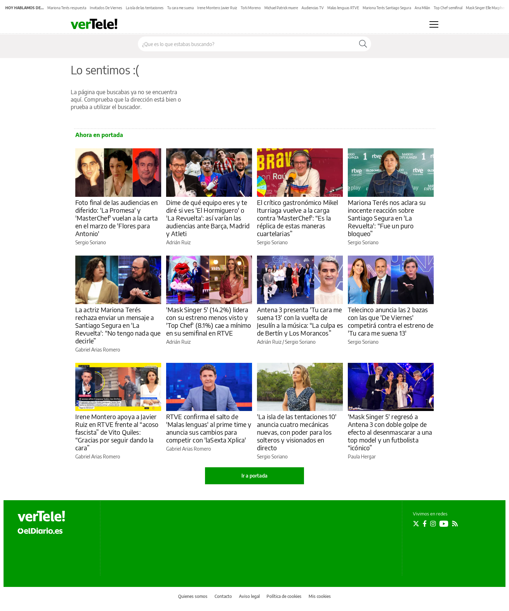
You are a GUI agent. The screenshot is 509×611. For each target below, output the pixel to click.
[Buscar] (363, 43)
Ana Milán (422, 8)
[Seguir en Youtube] (444, 523)
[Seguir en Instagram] (433, 523)
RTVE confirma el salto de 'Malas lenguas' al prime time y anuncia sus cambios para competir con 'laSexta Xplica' (209, 428)
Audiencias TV (313, 8)
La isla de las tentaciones (145, 8)
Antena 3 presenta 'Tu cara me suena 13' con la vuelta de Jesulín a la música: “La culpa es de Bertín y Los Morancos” (300, 321)
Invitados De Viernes (106, 8)
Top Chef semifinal (448, 8)
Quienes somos (192, 596)
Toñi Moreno (251, 8)
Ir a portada (254, 476)
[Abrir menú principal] (433, 24)
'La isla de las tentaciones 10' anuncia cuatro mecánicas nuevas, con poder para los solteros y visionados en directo (297, 432)
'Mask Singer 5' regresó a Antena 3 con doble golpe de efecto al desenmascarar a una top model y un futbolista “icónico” (390, 432)
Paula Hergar (362, 456)
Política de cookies (284, 596)
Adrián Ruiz (178, 242)
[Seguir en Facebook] (425, 523)
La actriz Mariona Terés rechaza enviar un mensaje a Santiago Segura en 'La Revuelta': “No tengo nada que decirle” (117, 325)
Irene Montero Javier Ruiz (217, 8)
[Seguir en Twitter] (416, 523)
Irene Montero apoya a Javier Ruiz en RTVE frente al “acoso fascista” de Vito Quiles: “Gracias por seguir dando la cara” (116, 432)
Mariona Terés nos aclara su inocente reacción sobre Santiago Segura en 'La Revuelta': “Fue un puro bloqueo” (387, 218)
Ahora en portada (99, 134)
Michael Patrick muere (281, 8)
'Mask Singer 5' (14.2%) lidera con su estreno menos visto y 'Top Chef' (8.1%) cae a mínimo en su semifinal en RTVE (208, 321)
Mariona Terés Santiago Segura (387, 8)
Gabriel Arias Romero (97, 350)
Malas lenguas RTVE (343, 8)
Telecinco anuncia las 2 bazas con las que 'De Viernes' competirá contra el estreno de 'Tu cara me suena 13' (391, 321)
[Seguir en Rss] (455, 523)
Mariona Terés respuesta (66, 8)
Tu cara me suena (180, 8)
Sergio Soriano (90, 242)
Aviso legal (249, 596)
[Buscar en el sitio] (246, 43)
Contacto (223, 596)
